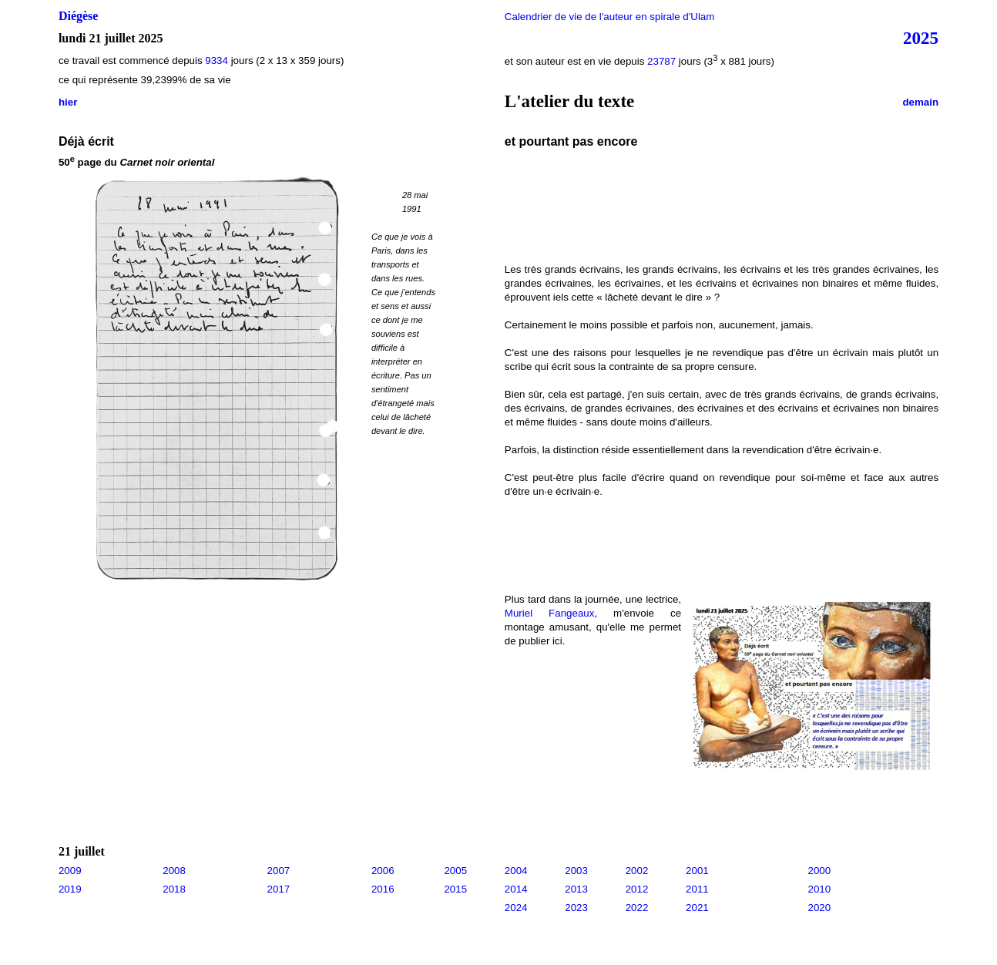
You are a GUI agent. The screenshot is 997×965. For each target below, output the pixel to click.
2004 (516, 870)
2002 (637, 870)
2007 (278, 870)
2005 (455, 870)
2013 (576, 889)
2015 (455, 889)
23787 (661, 61)
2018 (174, 889)
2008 (174, 870)
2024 (516, 907)
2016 (382, 889)
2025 (920, 38)
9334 (216, 60)
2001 (697, 870)
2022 (637, 907)
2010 (819, 889)
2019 (70, 889)
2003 (576, 870)
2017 (278, 889)
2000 (819, 870)
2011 (697, 889)
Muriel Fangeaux (550, 613)
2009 (70, 870)
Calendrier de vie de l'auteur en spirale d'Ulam (610, 16)
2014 (516, 889)
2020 (819, 907)
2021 (697, 907)
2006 (382, 870)
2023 (576, 907)
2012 (637, 889)
